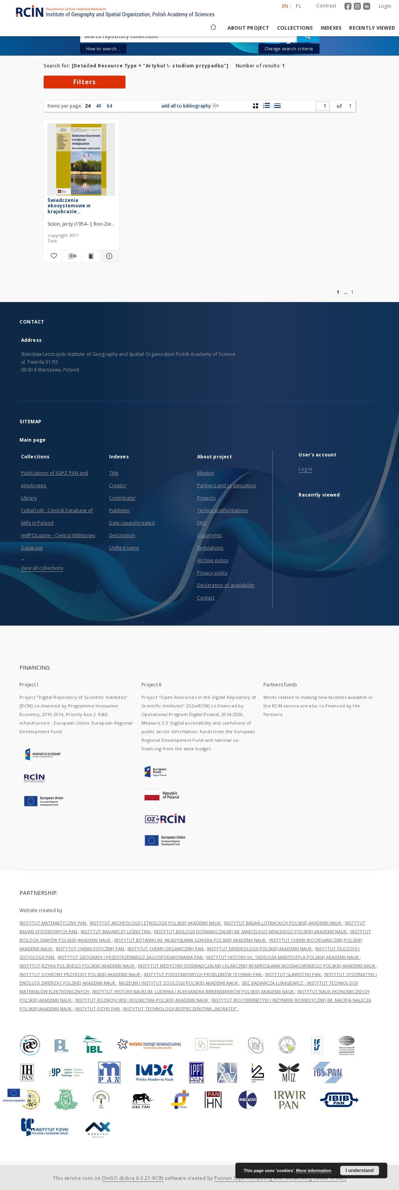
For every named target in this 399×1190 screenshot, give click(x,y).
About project (248, 28)
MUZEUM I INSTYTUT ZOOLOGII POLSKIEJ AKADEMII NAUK (179, 983)
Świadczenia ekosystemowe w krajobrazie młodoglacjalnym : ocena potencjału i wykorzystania (78, 205)
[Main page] (213, 28)
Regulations (210, 548)
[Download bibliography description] (71, 256)
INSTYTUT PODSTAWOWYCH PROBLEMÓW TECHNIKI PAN (203, 974)
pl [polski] (298, 6)
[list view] (277, 105)
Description (122, 535)
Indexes (331, 28)
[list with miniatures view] (266, 105)
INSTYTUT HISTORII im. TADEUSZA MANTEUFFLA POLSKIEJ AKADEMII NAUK (283, 957)
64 (109, 106)
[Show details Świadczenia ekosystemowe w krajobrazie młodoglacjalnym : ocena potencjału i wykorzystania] (108, 256)
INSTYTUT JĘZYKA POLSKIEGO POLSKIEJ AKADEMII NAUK (77, 966)
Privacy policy (212, 572)
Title (114, 473)
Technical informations (223, 510)
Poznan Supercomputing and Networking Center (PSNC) (280, 1178)
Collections (295, 28)
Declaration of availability (225, 585)
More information (313, 1170)
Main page (32, 440)
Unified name (124, 548)
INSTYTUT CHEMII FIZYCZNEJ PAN (90, 948)
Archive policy (213, 560)
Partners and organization (226, 485)
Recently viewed (372, 28)
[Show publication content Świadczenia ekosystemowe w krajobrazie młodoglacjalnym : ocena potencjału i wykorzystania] (90, 256)
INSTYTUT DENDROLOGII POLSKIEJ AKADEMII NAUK (260, 948)
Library (29, 498)
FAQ (202, 523)
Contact (206, 597)
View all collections (42, 568)
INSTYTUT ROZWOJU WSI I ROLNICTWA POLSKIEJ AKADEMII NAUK (142, 1000)
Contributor (122, 498)
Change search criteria (289, 48)
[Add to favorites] (53, 256)
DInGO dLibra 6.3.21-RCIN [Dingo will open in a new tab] (133, 1178)
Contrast (326, 5)
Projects (206, 498)
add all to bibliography (190, 106)
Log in (305, 469)
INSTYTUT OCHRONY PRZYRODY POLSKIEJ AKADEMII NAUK (80, 974)
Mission (205, 473)
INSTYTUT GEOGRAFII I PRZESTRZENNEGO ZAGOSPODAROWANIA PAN (131, 957)
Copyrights (209, 535)
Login (385, 6)
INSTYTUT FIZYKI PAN (98, 1008)
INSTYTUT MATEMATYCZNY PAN (53, 923)
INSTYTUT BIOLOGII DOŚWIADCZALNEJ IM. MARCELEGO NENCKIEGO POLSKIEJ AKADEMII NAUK (251, 931)
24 (87, 106)
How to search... (103, 48)
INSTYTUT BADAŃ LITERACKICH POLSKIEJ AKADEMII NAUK (283, 923)
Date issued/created (132, 523)
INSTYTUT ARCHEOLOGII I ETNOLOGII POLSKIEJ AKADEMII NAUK (156, 923)
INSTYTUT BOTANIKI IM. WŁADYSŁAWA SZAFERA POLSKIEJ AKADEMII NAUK (190, 940)
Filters (84, 82)
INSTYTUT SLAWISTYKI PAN (293, 974)
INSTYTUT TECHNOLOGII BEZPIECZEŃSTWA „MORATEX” (180, 1008)
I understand (360, 1170)
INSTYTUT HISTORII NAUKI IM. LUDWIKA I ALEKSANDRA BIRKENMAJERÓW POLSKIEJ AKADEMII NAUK (193, 991)
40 (98, 106)
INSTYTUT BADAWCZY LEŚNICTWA (116, 931)
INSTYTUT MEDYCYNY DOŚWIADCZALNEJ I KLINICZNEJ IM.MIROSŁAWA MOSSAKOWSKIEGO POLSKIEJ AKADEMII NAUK (257, 966)
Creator (118, 485)
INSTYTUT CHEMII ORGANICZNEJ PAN (166, 948)
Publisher (119, 510)
